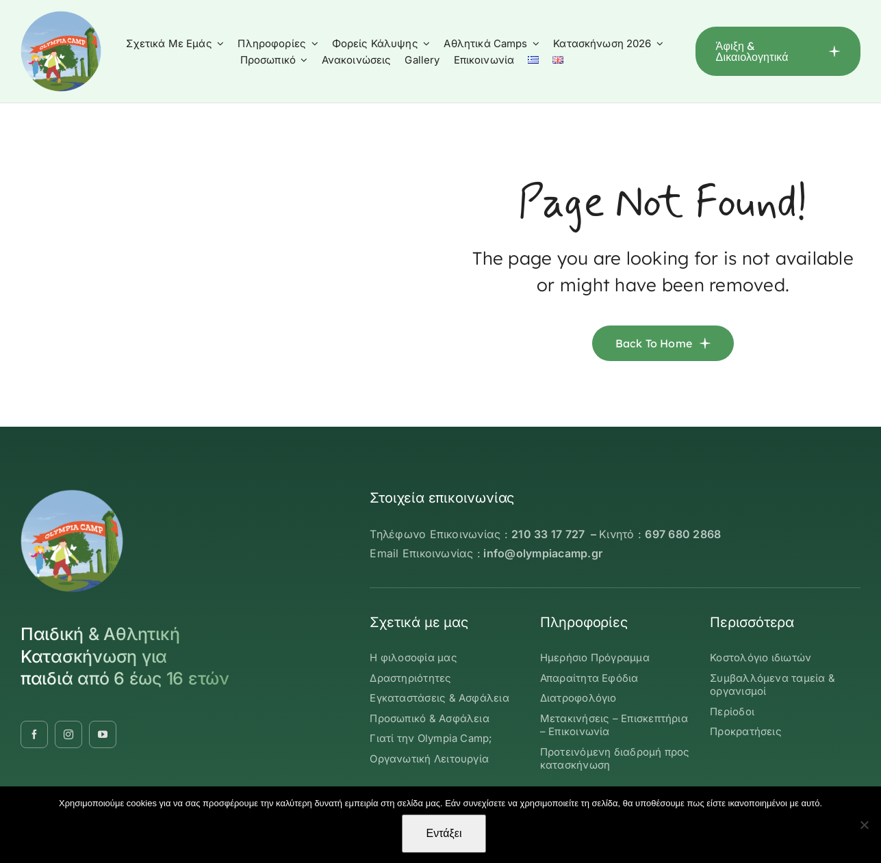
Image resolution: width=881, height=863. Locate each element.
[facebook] (34, 734)
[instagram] (68, 734)
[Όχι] (864, 825)
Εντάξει (444, 833)
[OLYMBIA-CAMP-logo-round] (61, 16)
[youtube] (102, 734)
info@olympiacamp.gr (542, 553)
